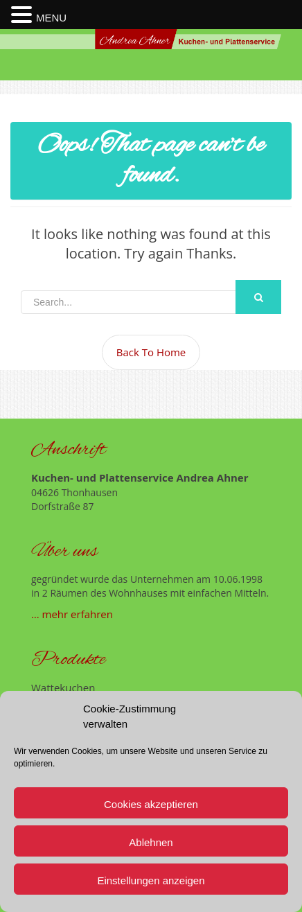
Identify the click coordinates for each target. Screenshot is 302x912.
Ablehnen (150, 842)
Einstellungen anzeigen (150, 880)
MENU (51, 18)
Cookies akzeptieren (151, 804)
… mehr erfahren (72, 614)
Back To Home (151, 352)
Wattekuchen (63, 687)
